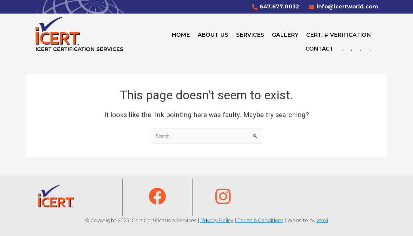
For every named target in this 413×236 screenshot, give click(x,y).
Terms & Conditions (259, 220)
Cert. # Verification (338, 35)
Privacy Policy (216, 220)
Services (250, 35)
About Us (213, 35)
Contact (320, 48)
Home (181, 35)
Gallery (285, 35)
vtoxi (322, 220)
